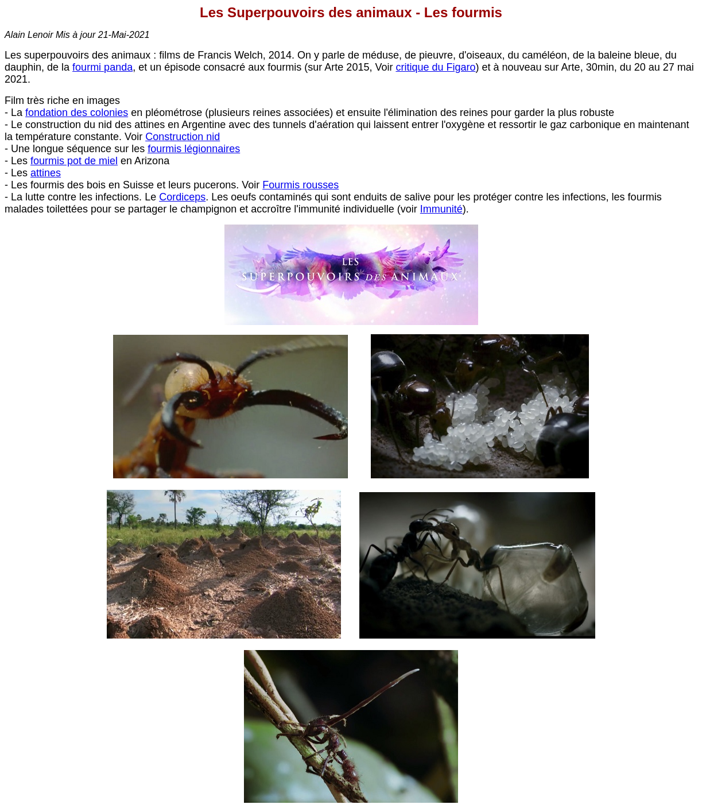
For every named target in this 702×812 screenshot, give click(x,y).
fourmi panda (102, 67)
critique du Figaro (435, 67)
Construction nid (182, 136)
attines (45, 173)
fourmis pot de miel (74, 161)
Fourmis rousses (300, 185)
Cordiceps (182, 197)
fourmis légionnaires (194, 148)
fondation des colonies (76, 112)
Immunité (441, 209)
